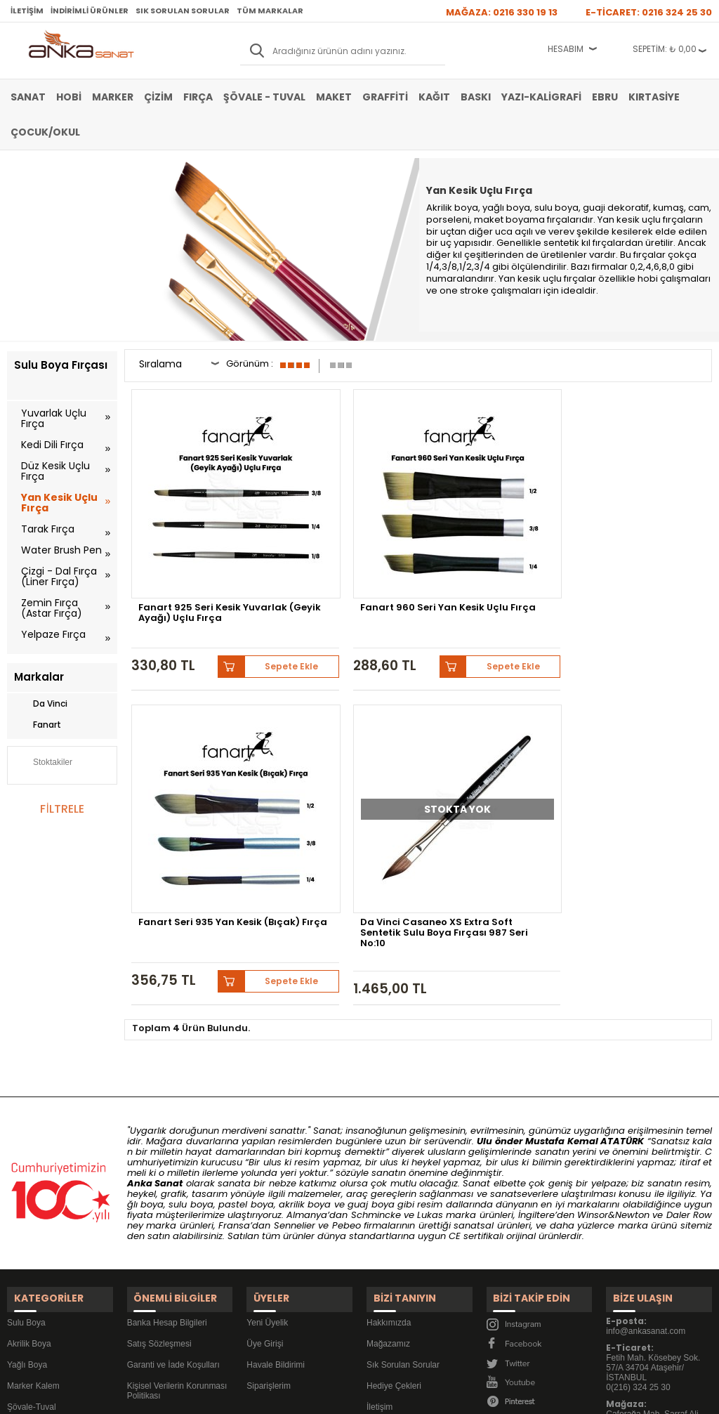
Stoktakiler (43, 764)
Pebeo (346, 997)
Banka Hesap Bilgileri (167, 1086)
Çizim (158, 97)
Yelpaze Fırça (53, 634)
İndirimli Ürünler (89, 10)
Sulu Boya (26, 1086)
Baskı (476, 97)
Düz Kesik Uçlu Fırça (55, 471)
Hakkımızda (389, 1086)
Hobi (68, 97)
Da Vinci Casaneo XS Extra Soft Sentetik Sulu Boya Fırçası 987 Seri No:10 (638, 544)
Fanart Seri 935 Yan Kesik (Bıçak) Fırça (485, 540)
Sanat (28, 97)
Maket (334, 97)
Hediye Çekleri (394, 1149)
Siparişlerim (268, 1149)
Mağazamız (388, 1107)
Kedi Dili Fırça (52, 445)
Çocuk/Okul (45, 132)
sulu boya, (557, 207)
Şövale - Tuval (264, 97)
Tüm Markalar (270, 10)
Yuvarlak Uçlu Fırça (53, 418)
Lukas (430, 987)
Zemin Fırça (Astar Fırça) (51, 608)
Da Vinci (40, 704)
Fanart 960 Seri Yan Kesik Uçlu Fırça (337, 540)
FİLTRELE (62, 809)
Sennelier (294, 997)
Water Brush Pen (61, 550)
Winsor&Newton (613, 987)
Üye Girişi (264, 1107)
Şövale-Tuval (31, 1170)
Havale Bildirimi (275, 1128)
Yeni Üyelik (267, 1086)
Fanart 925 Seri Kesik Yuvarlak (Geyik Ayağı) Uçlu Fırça (195, 544)
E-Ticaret (317, 1396)
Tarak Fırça (47, 529)
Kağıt (434, 97)
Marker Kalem (33, 1149)
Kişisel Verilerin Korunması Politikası (177, 1154)
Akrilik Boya (29, 1107)
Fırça (198, 97)
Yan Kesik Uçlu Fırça (59, 502)
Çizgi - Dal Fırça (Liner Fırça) (59, 576)
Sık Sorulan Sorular (183, 10)
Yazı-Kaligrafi (541, 97)
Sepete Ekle (236, 586)
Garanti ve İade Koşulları (173, 1128)
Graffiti (385, 97)
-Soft (281, 1396)
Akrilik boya (452, 207)
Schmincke (376, 987)
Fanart (37, 725)
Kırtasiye (654, 97)
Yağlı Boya (27, 1128)
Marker (112, 97)
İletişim (27, 10)
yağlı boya (506, 207)
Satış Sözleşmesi (159, 1107)
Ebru (605, 97)
